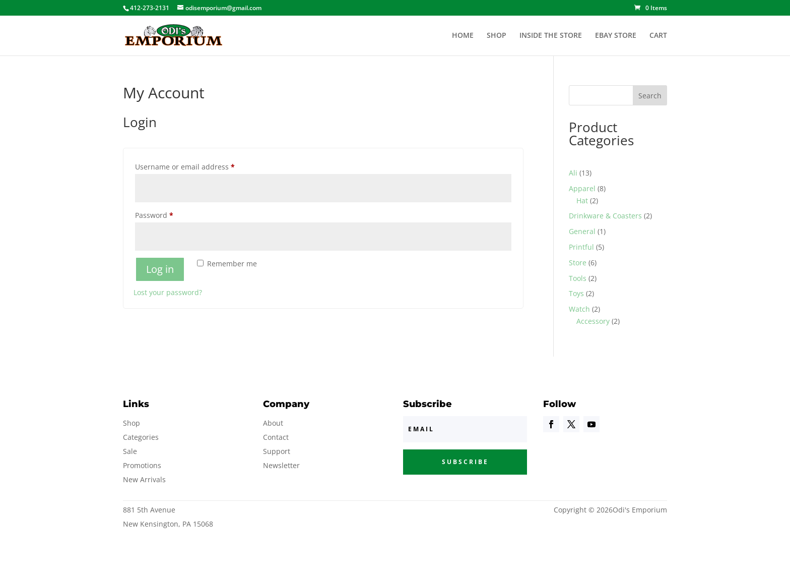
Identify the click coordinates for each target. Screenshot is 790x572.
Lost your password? (168, 292)
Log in (160, 269)
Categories (141, 437)
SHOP (496, 36)
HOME (463, 36)
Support (276, 451)
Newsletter (281, 465)
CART (658, 36)
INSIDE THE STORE (550, 36)
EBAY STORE (615, 36)
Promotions (142, 465)
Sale (130, 451)
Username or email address (200, 165)
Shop (131, 423)
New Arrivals (144, 479)
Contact (276, 437)
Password (169, 214)
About (273, 423)
